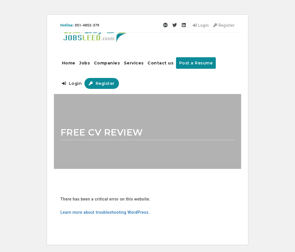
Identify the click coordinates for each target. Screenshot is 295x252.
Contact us (160, 63)
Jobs (84, 63)
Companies (107, 63)
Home (68, 63)
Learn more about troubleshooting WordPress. (105, 212)
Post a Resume (196, 63)
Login (201, 25)
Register (224, 25)
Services (134, 63)
